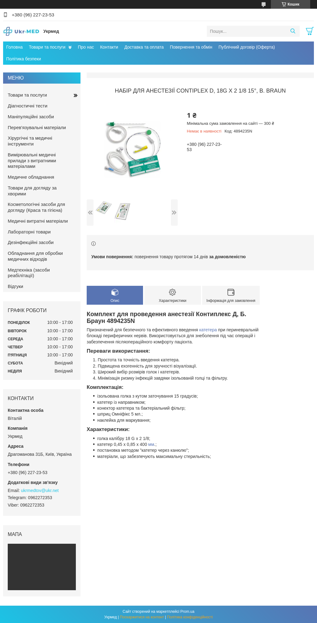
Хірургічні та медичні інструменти (30, 140)
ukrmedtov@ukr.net (40, 490)
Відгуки (15, 286)
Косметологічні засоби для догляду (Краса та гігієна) (36, 207)
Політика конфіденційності (190, 617)
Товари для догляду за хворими (32, 190)
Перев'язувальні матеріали (37, 127)
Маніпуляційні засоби (31, 116)
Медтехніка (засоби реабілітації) (29, 272)
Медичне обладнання (31, 177)
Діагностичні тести (27, 105)
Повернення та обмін (191, 47)
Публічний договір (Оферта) (247, 47)
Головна (14, 47)
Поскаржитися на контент (142, 617)
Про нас (86, 47)
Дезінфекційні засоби (31, 242)
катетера (208, 329)
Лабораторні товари (29, 231)
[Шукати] (293, 31)
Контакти (109, 47)
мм (151, 444)
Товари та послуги (47, 47)
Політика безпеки (23, 58)
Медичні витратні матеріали (38, 221)
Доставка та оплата (144, 47)
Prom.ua (187, 611)
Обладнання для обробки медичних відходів (35, 256)
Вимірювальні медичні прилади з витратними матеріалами (32, 160)
